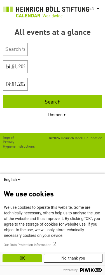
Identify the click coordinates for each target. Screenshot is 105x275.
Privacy (8, 142)
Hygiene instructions (19, 146)
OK (22, 258)
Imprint (8, 137)
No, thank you (73, 258)
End (10, 84)
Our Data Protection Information (27, 245)
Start (11, 67)
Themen (55, 115)
